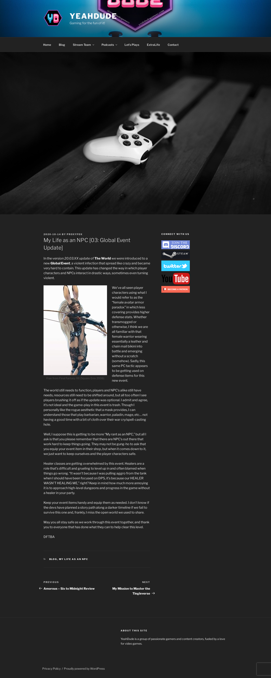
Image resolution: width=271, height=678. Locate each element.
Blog (62, 44)
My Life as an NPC (73, 559)
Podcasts (110, 44)
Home (47, 44)
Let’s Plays (132, 44)
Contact (173, 44)
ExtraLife (153, 44)
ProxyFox (75, 234)
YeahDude (93, 16)
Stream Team (84, 44)
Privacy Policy (51, 668)
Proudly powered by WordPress (84, 668)
